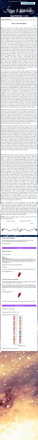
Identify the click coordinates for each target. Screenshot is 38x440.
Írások (2, 19)
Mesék (7, 19)
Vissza (31, 223)
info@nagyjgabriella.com (19, 274)
